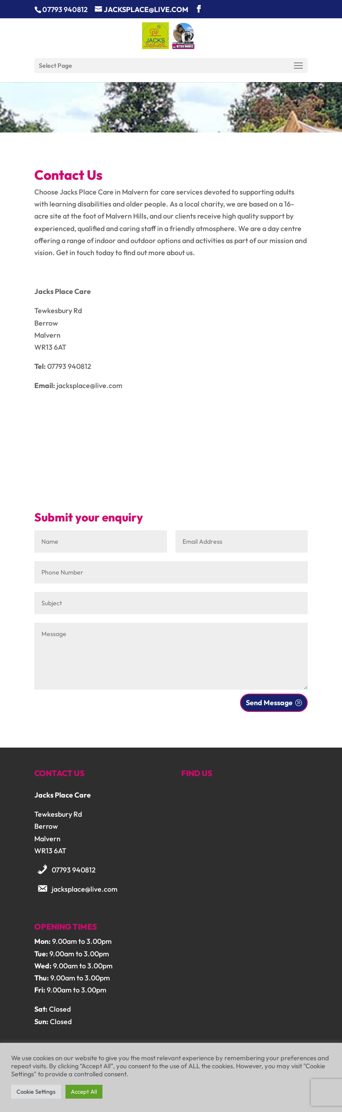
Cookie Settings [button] (36, 1091)
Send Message (269, 702)
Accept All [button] (84, 1091)
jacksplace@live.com (85, 889)
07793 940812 (74, 869)
